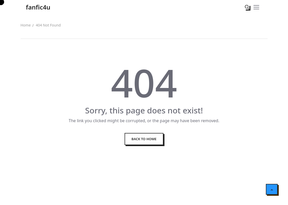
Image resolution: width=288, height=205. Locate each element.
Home (26, 25)
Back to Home (144, 139)
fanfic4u (38, 7)
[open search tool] (247, 7)
